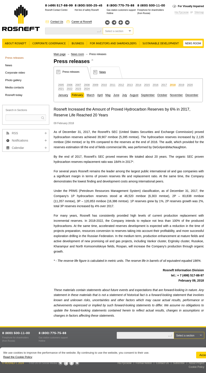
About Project (196, 363)
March (90, 95)
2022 (70, 88)
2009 (95, 84)
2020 (190, 84)
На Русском (182, 12)
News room (193, 43)
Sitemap (199, 12)
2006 (70, 84)
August (134, 95)
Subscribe (179, 363)
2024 (87, 88)
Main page (60, 54)
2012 (121, 84)
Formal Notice (144, 363)
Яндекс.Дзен (120, 22)
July (124, 95)
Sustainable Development (160, 43)
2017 (164, 84)
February (77, 95)
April (100, 95)
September (148, 95)
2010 (104, 84)
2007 (78, 84)
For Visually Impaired (191, 6)
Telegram (114, 22)
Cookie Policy (196, 366)
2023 (78, 88)
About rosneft (15, 43)
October (162, 95)
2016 (156, 84)
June (116, 95)
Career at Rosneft (81, 21)
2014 (138, 84)
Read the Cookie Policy (17, 357)
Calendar (18, 148)
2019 (181, 84)
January (63, 95)
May (108, 95)
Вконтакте (107, 22)
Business (78, 43)
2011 (112, 84)
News (8, 65)
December (191, 95)
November (176, 95)
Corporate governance (49, 43)
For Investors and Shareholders (113, 43)
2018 (173, 84)
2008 (87, 84)
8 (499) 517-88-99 (59, 5)
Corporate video (15, 72)
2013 (130, 84)
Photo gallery (13, 80)
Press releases (14, 57)
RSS (15, 133)
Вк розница (127, 23)
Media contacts (14, 87)
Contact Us (56, 21)
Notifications (20, 140)
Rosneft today (13, 95)
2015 (147, 84)
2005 (61, 84)
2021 (61, 88)
